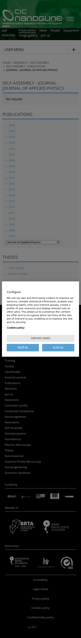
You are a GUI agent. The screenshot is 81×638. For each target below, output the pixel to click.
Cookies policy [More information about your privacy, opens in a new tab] (15, 327)
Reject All (58, 347)
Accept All (23, 347)
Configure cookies (40, 338)
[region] (40, 319)
